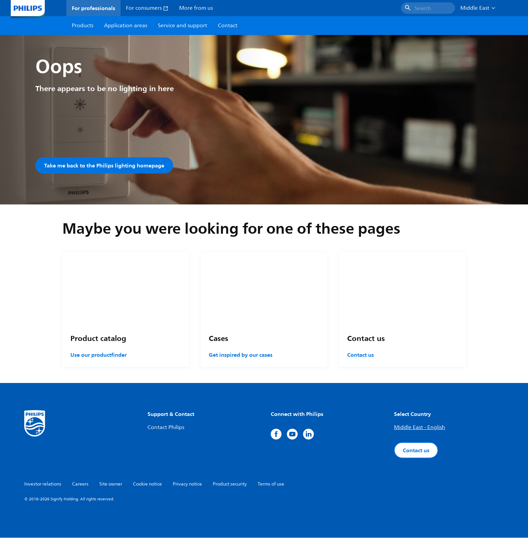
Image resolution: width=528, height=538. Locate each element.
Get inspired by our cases (240, 355)
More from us (196, 8)
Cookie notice (147, 484)
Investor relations (42, 484)
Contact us (360, 355)
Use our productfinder (98, 355)
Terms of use (271, 484)
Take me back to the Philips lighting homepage (104, 165)
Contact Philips (165, 427)
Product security (230, 484)
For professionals (93, 8)
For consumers (147, 8)
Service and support (182, 25)
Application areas (125, 25)
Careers (80, 484)
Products (82, 25)
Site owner (110, 484)
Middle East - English (419, 427)
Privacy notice (187, 484)
